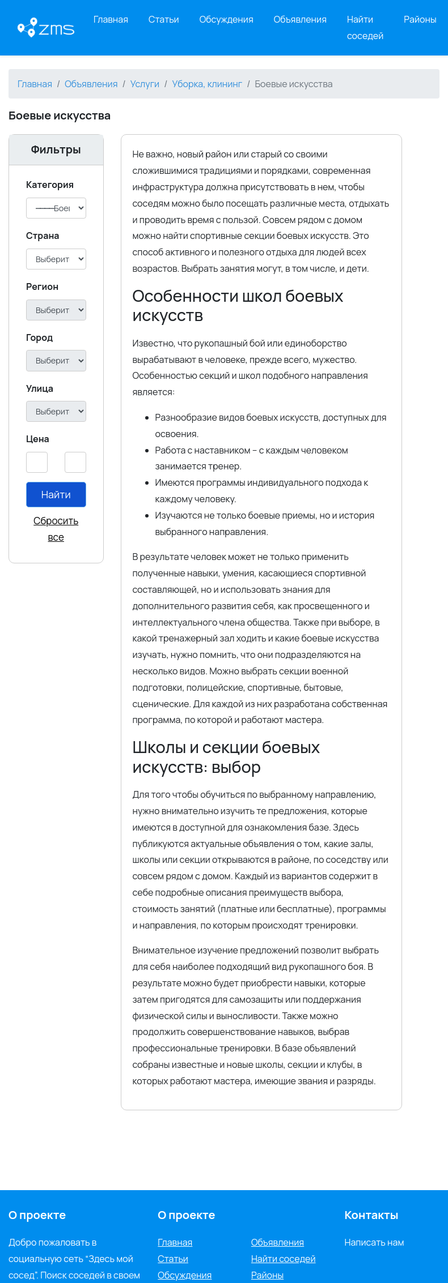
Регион (42, 286)
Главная (111, 19)
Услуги (145, 84)
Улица (39, 388)
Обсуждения (226, 19)
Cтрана (43, 235)
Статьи (164, 19)
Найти (56, 494)
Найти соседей (365, 27)
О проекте (186, 1214)
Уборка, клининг (207, 84)
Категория (50, 184)
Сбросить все (55, 529)
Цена (37, 439)
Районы (420, 19)
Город (39, 337)
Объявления (300, 19)
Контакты (371, 1214)
